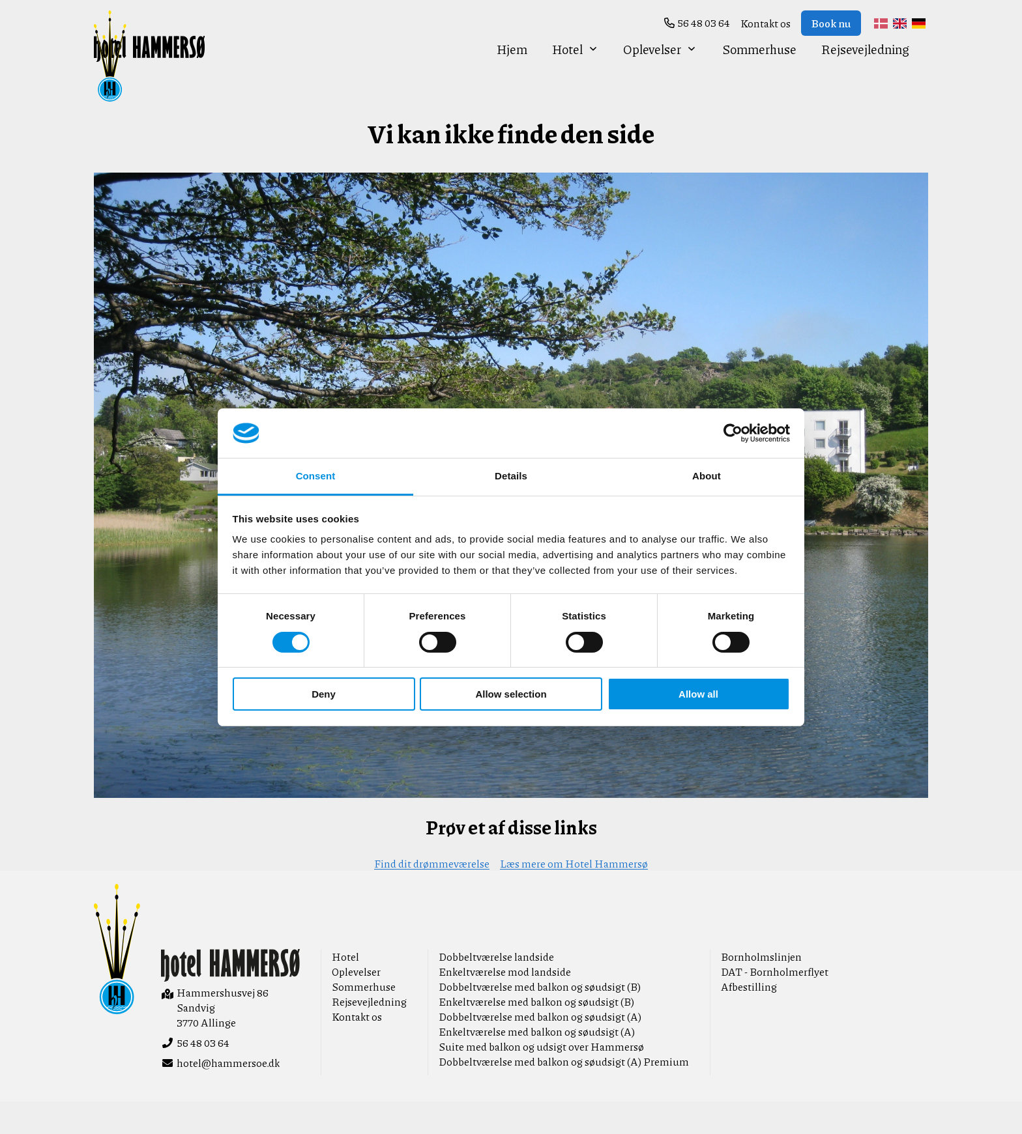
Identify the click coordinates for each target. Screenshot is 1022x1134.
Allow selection (510, 694)
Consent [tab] (316, 475)
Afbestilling (749, 1019)
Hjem (512, 70)
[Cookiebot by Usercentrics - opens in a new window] (733, 433)
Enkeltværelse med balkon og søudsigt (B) (536, 1034)
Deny (324, 694)
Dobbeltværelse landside (496, 989)
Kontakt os (765, 23)
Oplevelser (660, 70)
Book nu (831, 23)
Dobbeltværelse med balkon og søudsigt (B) (540, 1019)
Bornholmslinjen (761, 989)
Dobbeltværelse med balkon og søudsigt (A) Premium (564, 1093)
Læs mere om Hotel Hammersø (574, 895)
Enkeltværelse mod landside (505, 1004)
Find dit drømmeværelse (431, 895)
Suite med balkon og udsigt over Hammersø (541, 1078)
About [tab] (706, 475)
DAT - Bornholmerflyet (774, 1004)
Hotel (575, 70)
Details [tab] (511, 475)
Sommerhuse (759, 70)
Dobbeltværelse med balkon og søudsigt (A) (540, 1049)
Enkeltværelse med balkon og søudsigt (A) (537, 1063)
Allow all (698, 694)
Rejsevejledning (865, 70)
